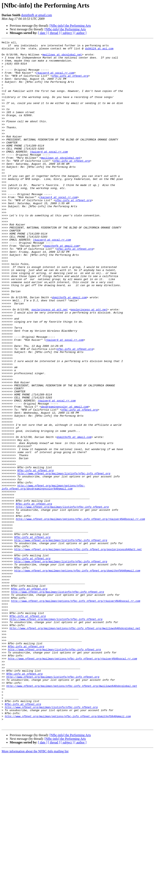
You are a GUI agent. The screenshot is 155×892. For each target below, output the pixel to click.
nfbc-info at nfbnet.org (70, 83)
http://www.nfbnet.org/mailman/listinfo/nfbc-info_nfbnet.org (63, 560)
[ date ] (42, 33)
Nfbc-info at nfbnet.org (35, 556)
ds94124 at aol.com (99, 50)
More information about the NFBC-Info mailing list (35, 888)
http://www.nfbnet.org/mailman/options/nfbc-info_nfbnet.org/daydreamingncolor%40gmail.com (43, 576)
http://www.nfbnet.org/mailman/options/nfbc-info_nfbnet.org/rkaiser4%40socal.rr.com (80, 615)
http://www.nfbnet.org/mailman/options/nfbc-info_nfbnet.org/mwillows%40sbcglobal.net (74, 746)
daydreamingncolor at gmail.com (64, 480)
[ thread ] (54, 33)
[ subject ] (67, 33)
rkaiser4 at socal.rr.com (55, 79)
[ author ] (80, 33)
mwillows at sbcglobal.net (62, 57)
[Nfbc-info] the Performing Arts (70, 25)
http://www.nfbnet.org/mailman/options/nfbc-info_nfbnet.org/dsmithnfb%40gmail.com (77, 677)
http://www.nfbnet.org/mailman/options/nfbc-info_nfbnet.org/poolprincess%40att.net (78, 651)
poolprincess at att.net (49, 363)
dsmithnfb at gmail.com (36, 15)
